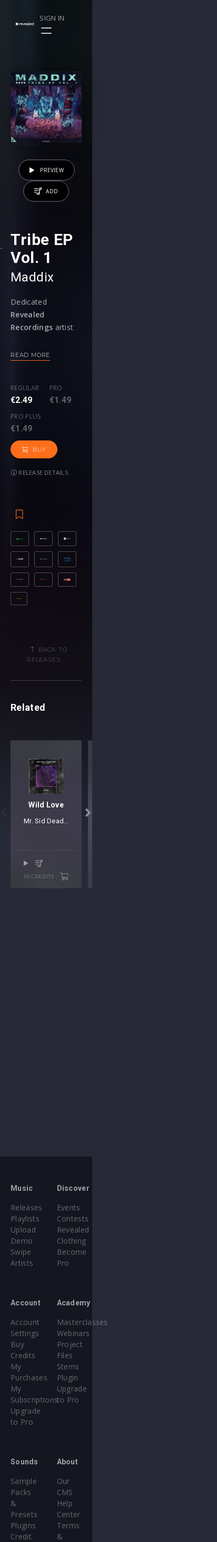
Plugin (130, 1355)
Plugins (23, 1437)
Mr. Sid (93, 1040)
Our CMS (135, 1426)
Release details (39, 507)
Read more (30, 440)
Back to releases (113, 753)
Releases (27, 1207)
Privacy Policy (143, 1459)
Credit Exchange (39, 1448)
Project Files (141, 1333)
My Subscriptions (41, 1344)
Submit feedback (149, 1470)
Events (131, 1207)
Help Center (140, 1437)
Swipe (21, 1241)
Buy (145, 483)
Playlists (25, 1219)
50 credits (170, 1082)
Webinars (135, 1322)
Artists (22, 1252)
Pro (56, 474)
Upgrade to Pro (38, 1355)
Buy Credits (31, 1322)
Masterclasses (144, 1311)
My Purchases (36, 1333)
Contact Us (139, 1481)
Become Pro (141, 1241)
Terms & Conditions (155, 1448)
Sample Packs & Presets (54, 1426)
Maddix (32, 362)
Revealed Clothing (151, 1230)
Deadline (120, 1040)
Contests (135, 1219)
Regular (25, 474)
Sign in (170, 18)
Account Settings (41, 1311)
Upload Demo (36, 1230)
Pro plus (97, 474)
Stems (130, 1344)
